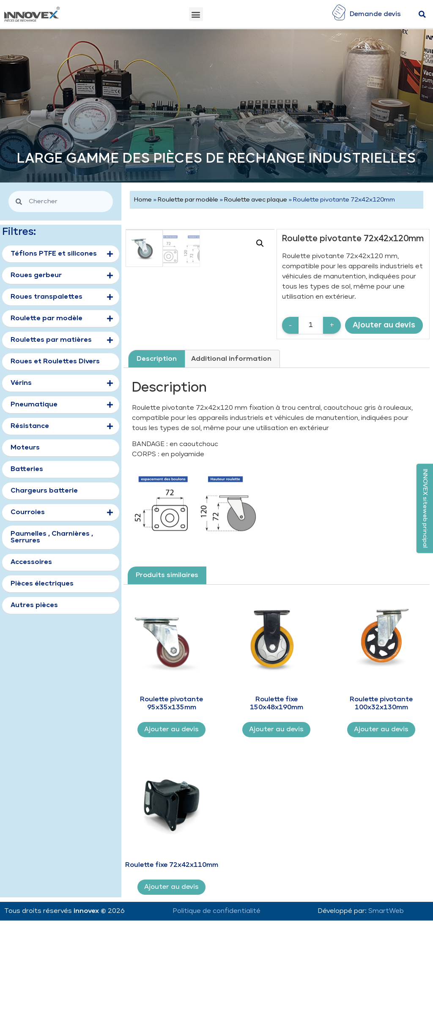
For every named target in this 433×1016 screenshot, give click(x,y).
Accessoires (31, 562)
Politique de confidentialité (216, 998)
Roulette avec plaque (255, 200)
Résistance (62, 426)
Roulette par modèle (188, 200)
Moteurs (25, 447)
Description (157, 446)
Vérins (62, 383)
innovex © (91, 998)
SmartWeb (386, 998)
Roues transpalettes (62, 297)
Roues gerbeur (62, 276)
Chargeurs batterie (44, 491)
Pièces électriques (42, 583)
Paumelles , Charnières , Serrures (52, 537)
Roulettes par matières (62, 340)
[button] (196, 14)
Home (143, 200)
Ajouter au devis (384, 325)
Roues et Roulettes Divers (55, 361)
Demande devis (375, 14)
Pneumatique (62, 405)
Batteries (27, 469)
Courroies (62, 513)
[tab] (156, 446)
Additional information (231, 446)
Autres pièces (34, 605)
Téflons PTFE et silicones (62, 254)
